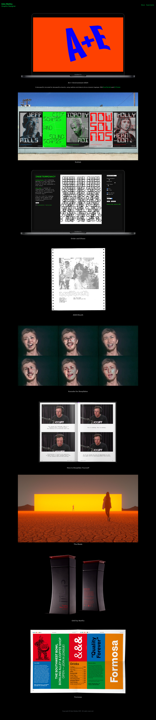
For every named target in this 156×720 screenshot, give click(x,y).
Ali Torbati (117, 87)
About (143, 5)
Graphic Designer (8, 5)
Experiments (150, 5)
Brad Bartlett (107, 87)
